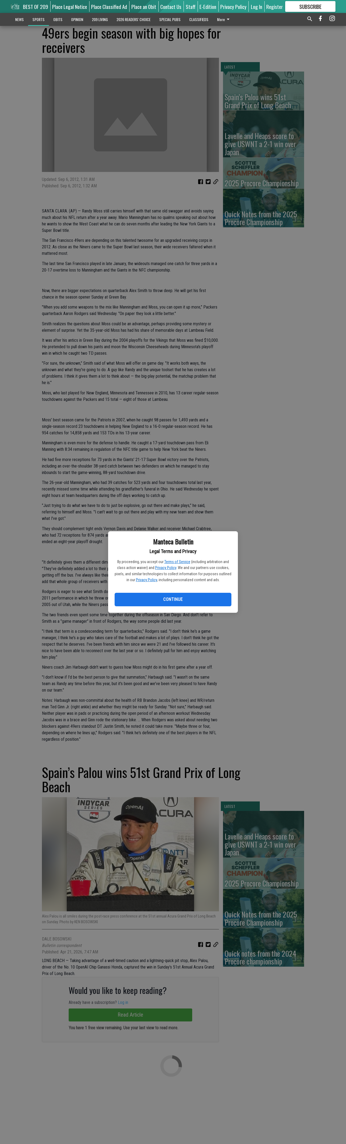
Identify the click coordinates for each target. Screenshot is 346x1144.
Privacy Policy (165, 568)
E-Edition (207, 6)
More (224, 19)
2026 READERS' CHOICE (134, 19)
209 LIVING (100, 19)
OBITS (57, 19)
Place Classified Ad (109, 6)
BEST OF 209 (35, 6)
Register (274, 6)
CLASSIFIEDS (198, 19)
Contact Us (170, 6)
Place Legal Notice (69, 6)
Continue (172, 599)
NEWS (19, 19)
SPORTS (38, 19)
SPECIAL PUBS (170, 19)
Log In (256, 6)
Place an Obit (143, 6)
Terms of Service (177, 562)
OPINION (77, 19)
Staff (190, 6)
